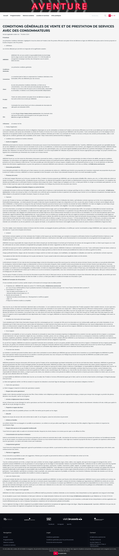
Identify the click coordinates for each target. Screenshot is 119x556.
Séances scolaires (28, 15)
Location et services (42, 15)
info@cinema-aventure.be (97, 164)
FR (109, 15)
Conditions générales (52, 537)
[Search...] (98, 15)
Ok (55, 553)
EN (114, 15)
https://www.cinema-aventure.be (30, 113)
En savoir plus (62, 553)
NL (111, 15)
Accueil (5, 15)
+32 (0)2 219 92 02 (95, 539)
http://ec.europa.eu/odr (85, 504)
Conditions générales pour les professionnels (60, 539)
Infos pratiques (56, 15)
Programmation (15, 15)
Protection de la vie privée (54, 542)
